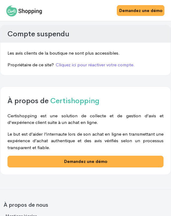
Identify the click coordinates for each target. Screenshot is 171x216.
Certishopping (74, 100)
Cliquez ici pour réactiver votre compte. (95, 65)
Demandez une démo (140, 10)
